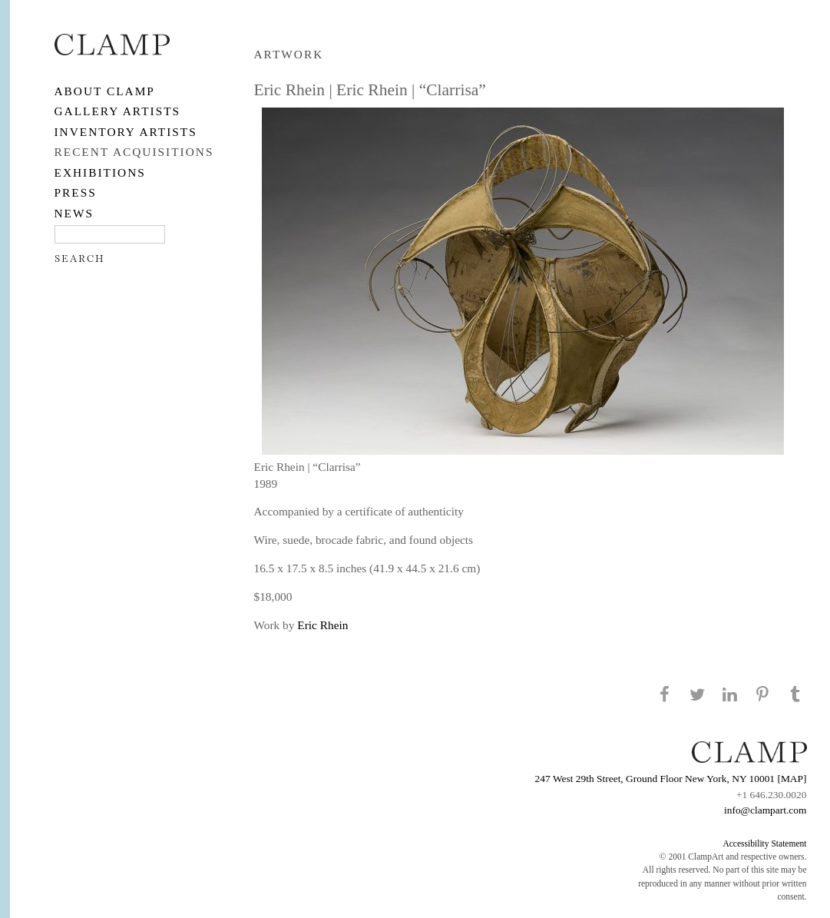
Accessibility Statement (764, 843)
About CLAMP (105, 91)
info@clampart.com (765, 810)
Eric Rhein (322, 624)
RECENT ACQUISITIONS (134, 151)
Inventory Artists (126, 131)
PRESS (76, 192)
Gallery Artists (118, 111)
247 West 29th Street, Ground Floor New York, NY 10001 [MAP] (671, 778)
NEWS (74, 213)
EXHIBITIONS (100, 172)
